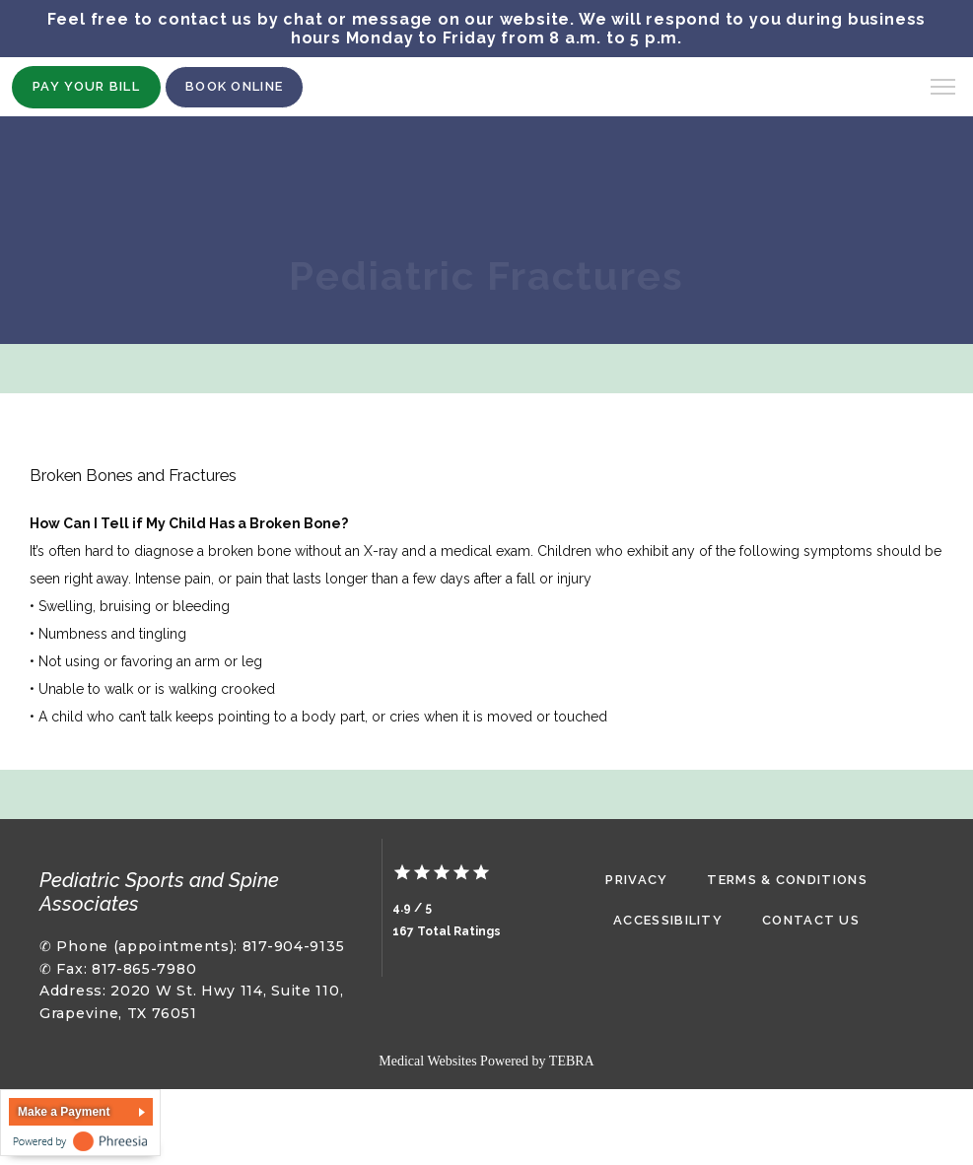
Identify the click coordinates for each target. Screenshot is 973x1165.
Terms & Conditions (787, 879)
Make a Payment (63, 1112)
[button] (943, 88)
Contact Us (811, 920)
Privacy (636, 879)
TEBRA (571, 1061)
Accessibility (668, 920)
